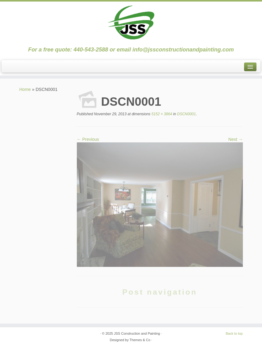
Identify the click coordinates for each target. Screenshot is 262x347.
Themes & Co (140, 340)
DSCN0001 (186, 114)
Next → (235, 139)
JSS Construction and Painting (137, 333)
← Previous (88, 139)
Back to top (234, 333)
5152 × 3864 (161, 114)
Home (25, 89)
